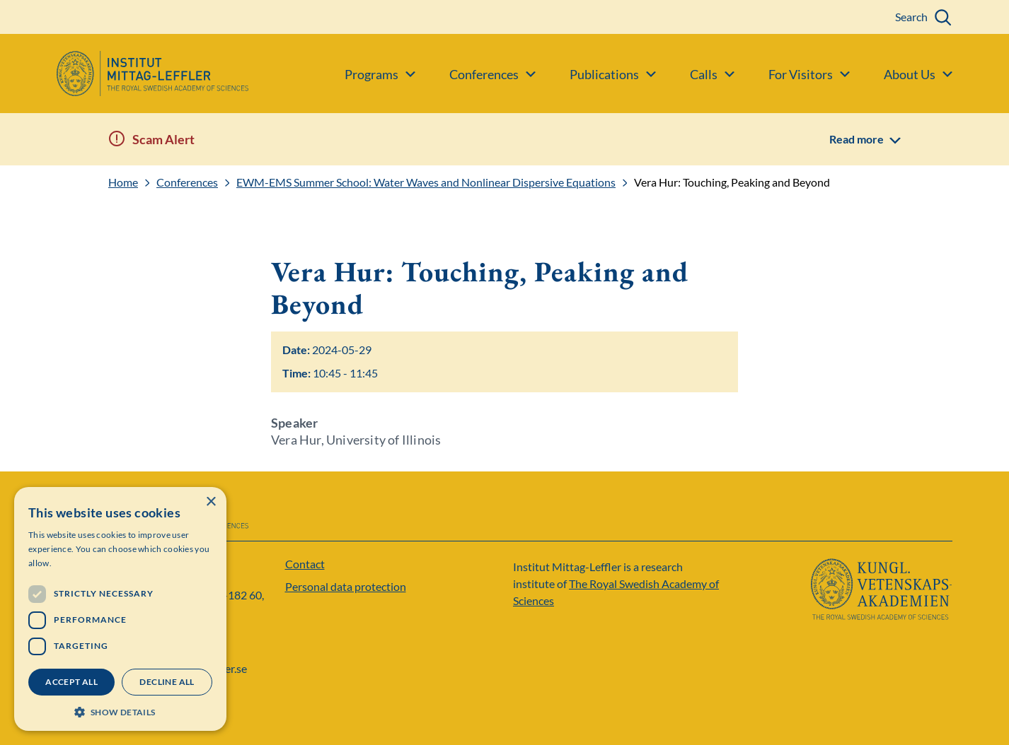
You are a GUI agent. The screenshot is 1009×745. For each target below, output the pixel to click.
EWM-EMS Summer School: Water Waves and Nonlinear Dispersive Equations (426, 182)
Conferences (187, 182)
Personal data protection (345, 586)
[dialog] (120, 609)
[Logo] (124, 73)
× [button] (210, 502)
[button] (120, 711)
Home (123, 182)
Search (911, 16)
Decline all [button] (166, 681)
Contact (305, 563)
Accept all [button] (71, 681)
